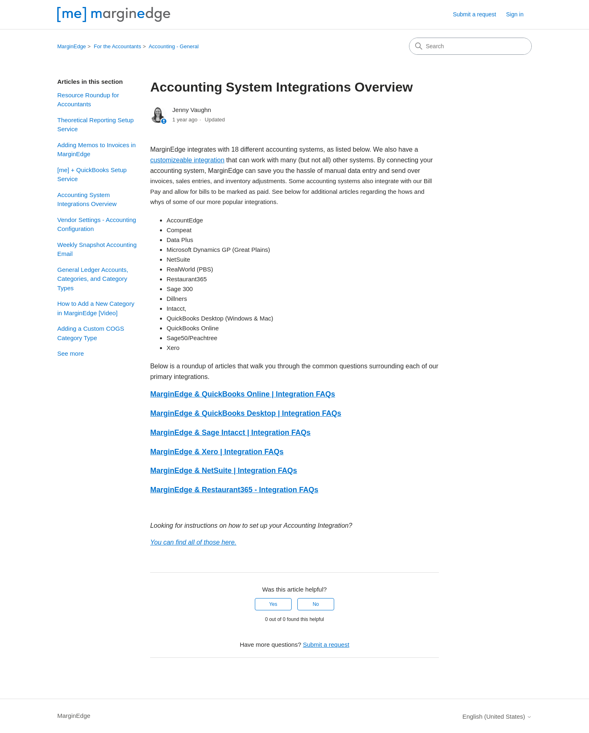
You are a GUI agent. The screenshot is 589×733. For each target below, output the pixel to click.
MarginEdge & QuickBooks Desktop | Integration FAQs (245, 413)
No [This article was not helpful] (315, 604)
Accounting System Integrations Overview (87, 199)
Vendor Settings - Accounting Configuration (96, 224)
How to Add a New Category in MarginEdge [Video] (95, 308)
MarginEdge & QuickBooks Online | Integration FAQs (242, 394)
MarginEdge (71, 46)
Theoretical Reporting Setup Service (95, 125)
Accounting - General (173, 46)
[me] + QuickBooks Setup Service (92, 174)
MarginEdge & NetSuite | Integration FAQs (223, 470)
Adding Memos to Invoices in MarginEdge (96, 149)
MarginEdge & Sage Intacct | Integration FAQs (230, 432)
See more (70, 353)
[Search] (470, 46)
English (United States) (497, 716)
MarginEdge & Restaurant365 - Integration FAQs (234, 490)
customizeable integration (187, 160)
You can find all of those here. (193, 542)
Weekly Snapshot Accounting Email (97, 249)
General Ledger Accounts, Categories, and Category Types (92, 278)
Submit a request (474, 14)
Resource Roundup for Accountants (88, 100)
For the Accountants (117, 46)
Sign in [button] (515, 14)
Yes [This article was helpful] (273, 604)
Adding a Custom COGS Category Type (90, 333)
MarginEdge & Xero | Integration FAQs (216, 452)
